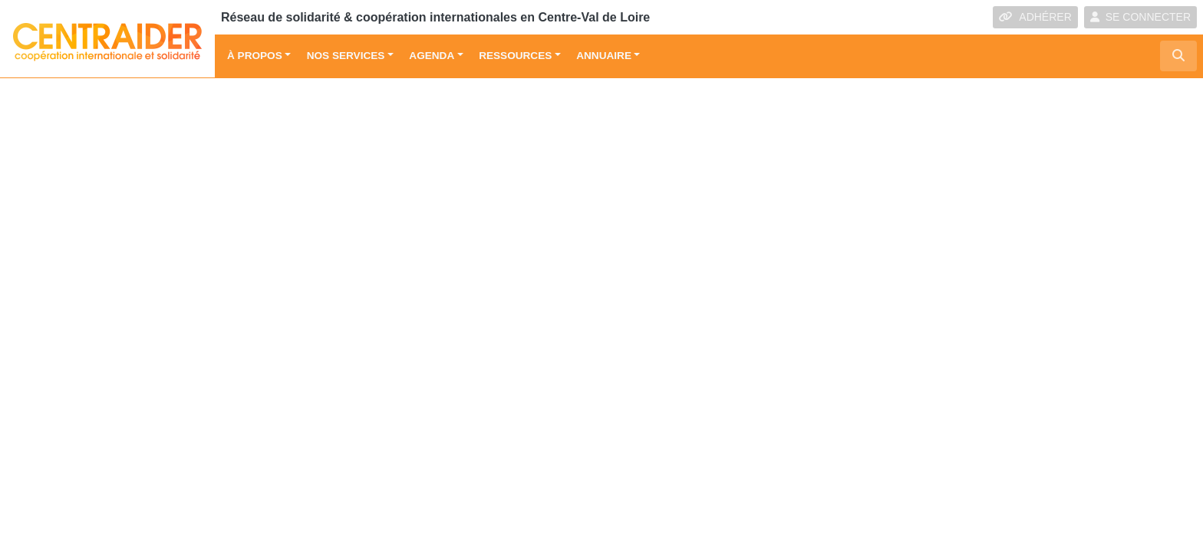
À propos (254, 55)
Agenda (431, 55)
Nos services (346, 55)
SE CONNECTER (1140, 17)
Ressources (515, 55)
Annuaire (603, 55)
